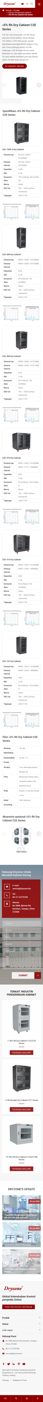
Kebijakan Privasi (20, 1380)
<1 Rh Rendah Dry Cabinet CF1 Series (21, 1101)
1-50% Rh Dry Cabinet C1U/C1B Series (22, 1043)
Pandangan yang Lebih (21, 1054)
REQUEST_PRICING (14, 66)
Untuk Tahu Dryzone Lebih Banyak (18, 1307)
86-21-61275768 (18, 897)
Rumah (9, 10)
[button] (39, 85)
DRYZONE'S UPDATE (21, 1188)
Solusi (5, 1324)
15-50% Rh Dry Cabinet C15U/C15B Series (21, 1159)
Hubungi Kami (9, 1336)
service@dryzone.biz (20, 888)
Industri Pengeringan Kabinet (19, 13)
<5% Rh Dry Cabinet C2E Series (20, 15)
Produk (16, 10)
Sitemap (5, 1380)
